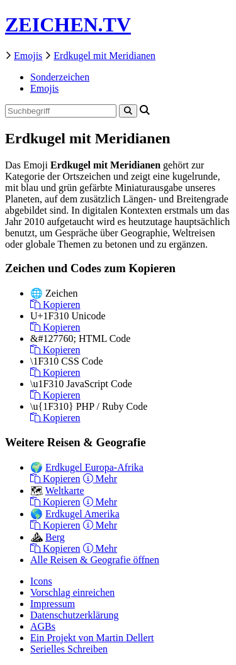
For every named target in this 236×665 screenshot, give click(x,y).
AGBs (42, 626)
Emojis (28, 55)
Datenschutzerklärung (74, 615)
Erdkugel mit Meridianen (104, 55)
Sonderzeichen (59, 77)
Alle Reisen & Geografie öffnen (94, 559)
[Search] (128, 111)
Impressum (52, 603)
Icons (41, 581)
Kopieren (55, 304)
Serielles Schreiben (69, 649)
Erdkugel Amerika (82, 513)
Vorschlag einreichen (72, 592)
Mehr (100, 478)
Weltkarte (64, 490)
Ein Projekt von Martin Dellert (92, 637)
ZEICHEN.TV (68, 24)
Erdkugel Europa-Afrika (94, 467)
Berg (55, 537)
